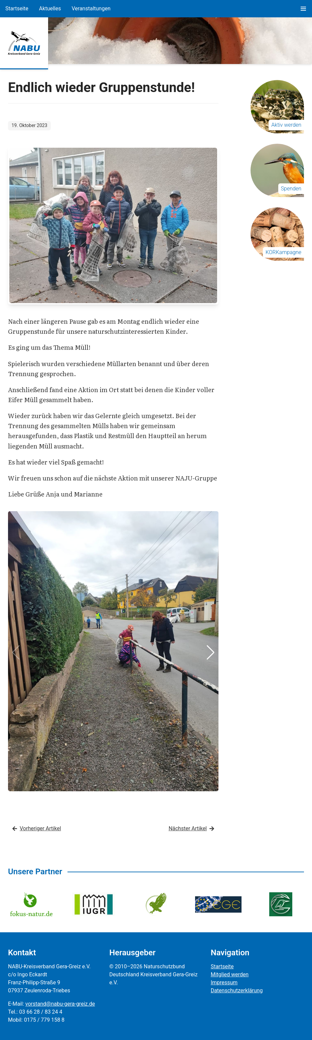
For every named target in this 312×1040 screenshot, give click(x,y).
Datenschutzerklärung (237, 990)
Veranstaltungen (90, 8)
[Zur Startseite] (24, 43)
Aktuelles (50, 8)
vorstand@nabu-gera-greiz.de (60, 1004)
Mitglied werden (230, 974)
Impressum (224, 982)
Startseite (16, 8)
